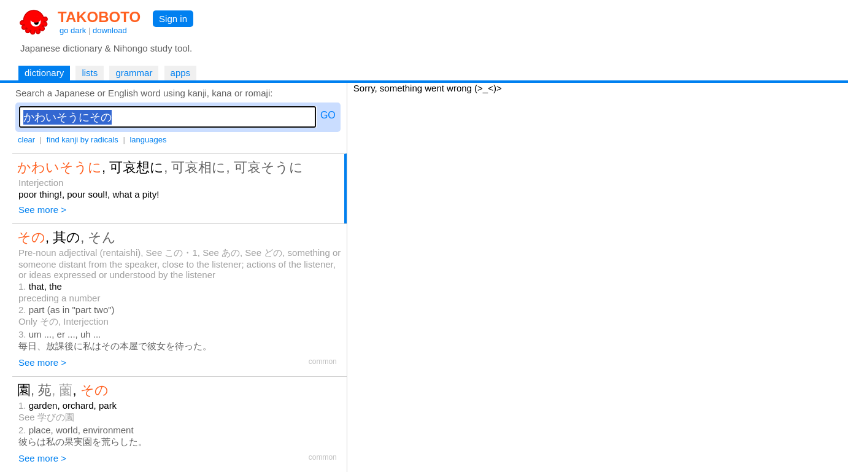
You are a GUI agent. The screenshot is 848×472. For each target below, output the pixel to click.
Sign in (173, 19)
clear (26, 139)
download (110, 30)
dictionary (44, 73)
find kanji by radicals (82, 139)
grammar (133, 73)
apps (181, 73)
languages (147, 139)
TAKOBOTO (99, 17)
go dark (73, 30)
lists (90, 73)
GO (328, 115)
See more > (42, 209)
